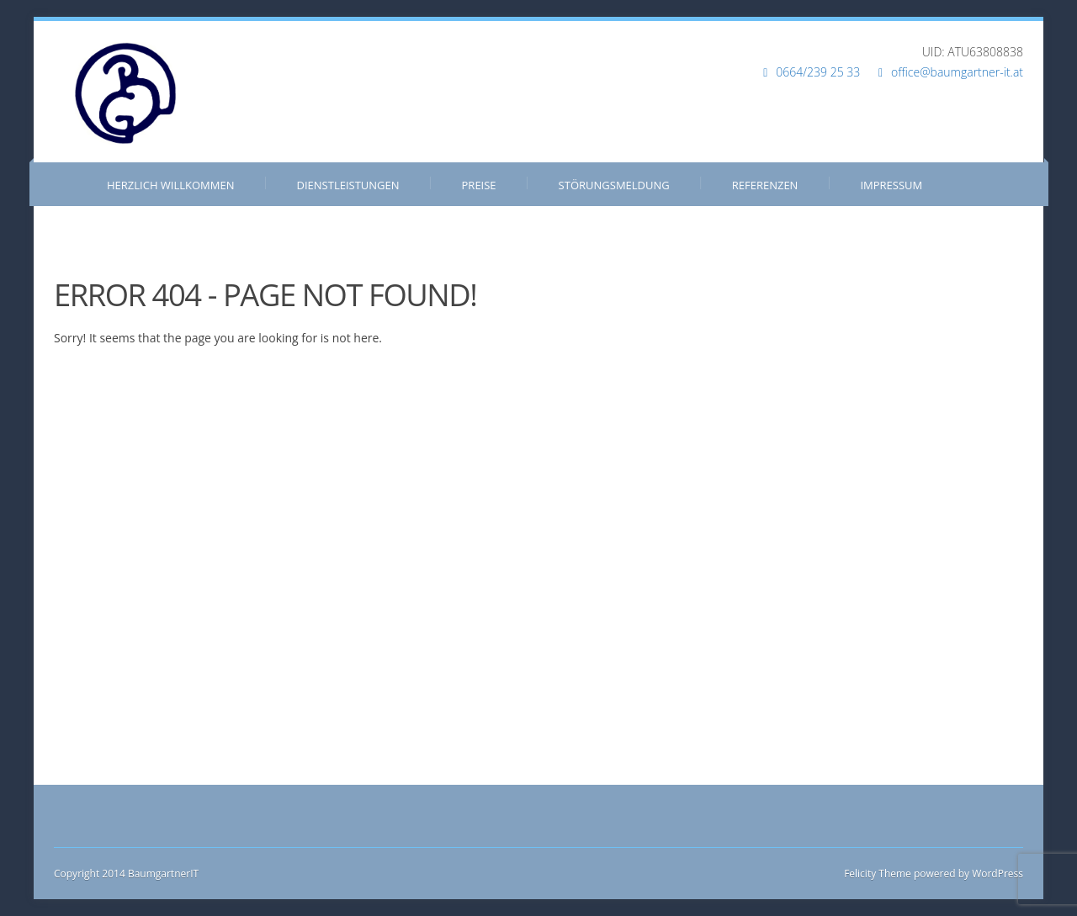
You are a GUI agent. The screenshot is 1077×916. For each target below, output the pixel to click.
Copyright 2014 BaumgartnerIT (126, 873)
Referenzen (765, 185)
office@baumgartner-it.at (957, 72)
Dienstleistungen (348, 185)
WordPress (996, 873)
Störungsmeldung (614, 185)
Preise (479, 185)
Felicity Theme (877, 873)
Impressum (891, 185)
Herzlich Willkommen (171, 185)
